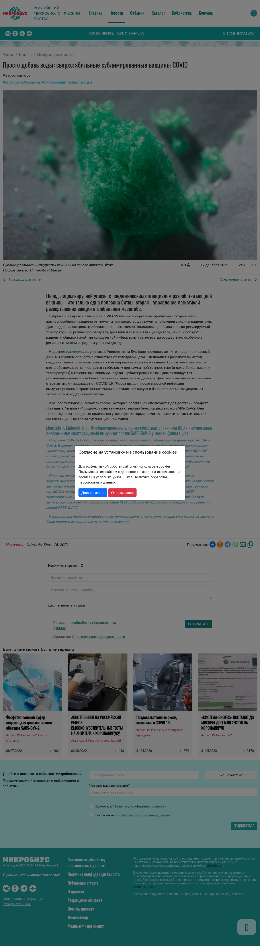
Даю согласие (92, 492)
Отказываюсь (122, 492)
